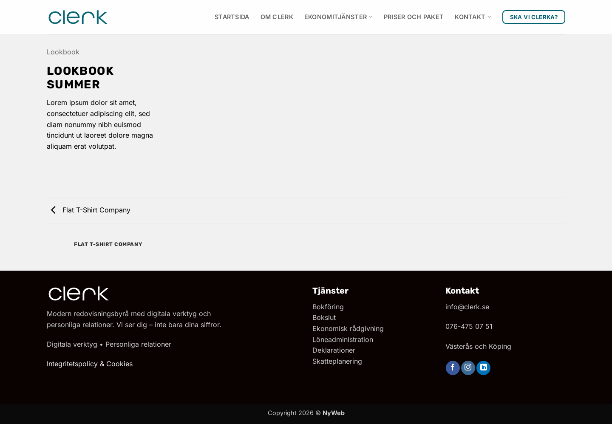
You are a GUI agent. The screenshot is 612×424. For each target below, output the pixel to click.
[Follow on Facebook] (453, 368)
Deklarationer (333, 350)
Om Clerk (277, 16)
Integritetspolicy (72, 363)
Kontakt (473, 17)
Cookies (119, 363)
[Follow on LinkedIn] (483, 368)
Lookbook (63, 52)
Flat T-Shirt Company (90, 210)
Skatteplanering (337, 361)
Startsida (232, 16)
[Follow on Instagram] (468, 368)
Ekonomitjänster (338, 17)
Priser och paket (414, 16)
